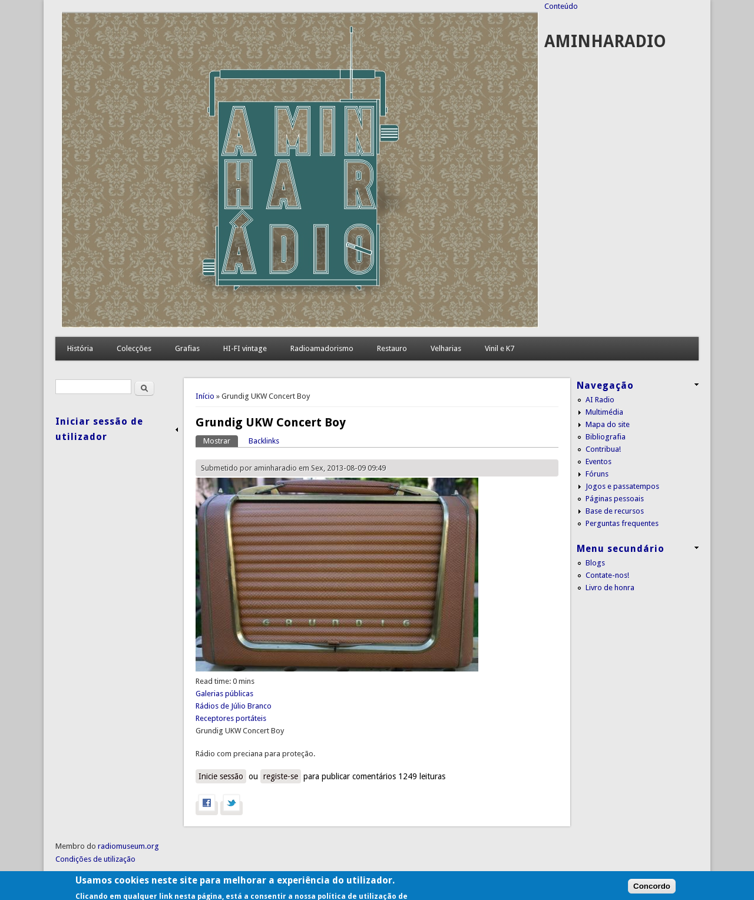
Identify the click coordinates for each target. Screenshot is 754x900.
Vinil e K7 (499, 348)
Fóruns (597, 473)
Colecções (134, 348)
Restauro (392, 348)
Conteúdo (561, 6)
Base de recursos (615, 511)
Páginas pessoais (615, 498)
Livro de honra (610, 587)
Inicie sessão (221, 776)
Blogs (595, 562)
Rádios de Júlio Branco (234, 706)
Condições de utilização (95, 859)
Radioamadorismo (321, 348)
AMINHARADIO (605, 41)
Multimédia (604, 412)
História (80, 348)
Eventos (598, 461)
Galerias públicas (224, 693)
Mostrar (220, 440)
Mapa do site (608, 424)
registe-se (280, 776)
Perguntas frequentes (622, 523)
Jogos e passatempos (622, 486)
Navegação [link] (605, 385)
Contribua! (603, 449)
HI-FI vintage (245, 348)
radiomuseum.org (128, 846)
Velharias (446, 348)
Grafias (187, 348)
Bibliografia (606, 436)
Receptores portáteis (231, 718)
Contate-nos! (607, 575)
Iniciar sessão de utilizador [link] (99, 429)
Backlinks (264, 440)
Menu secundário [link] (620, 548)
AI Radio (600, 399)
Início (205, 396)
